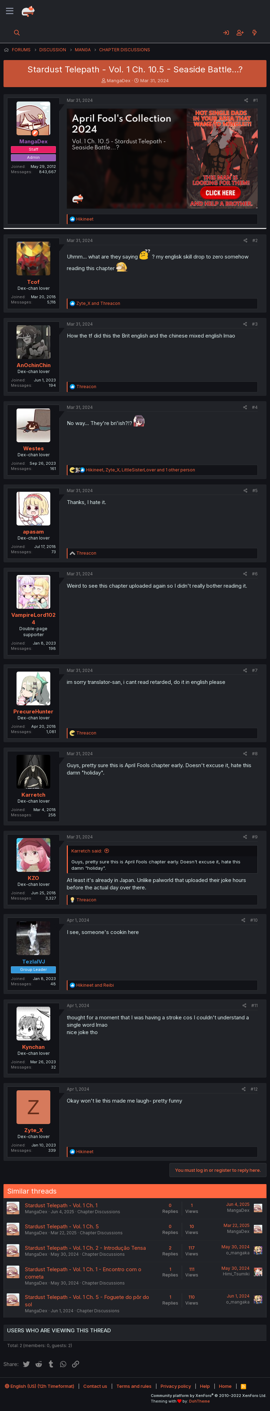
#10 (254, 920)
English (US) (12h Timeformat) (39, 1386)
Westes (33, 448)
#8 (255, 753)
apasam (33, 531)
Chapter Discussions (98, 1211)
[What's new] (254, 32)
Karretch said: (86, 851)
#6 (255, 573)
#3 (255, 324)
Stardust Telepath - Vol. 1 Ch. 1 (61, 1205)
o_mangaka (238, 1252)
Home (225, 1386)
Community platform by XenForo (208, 1395)
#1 (255, 100)
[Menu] (9, 11)
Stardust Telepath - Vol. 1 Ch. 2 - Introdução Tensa (85, 1248)
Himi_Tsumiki (236, 1273)
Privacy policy (176, 1386)
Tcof (33, 282)
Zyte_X (33, 1130)
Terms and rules (134, 1386)
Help (205, 1386)
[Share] (246, 101)
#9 (255, 837)
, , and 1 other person (140, 469)
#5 (255, 490)
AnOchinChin (34, 365)
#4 (255, 407)
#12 (254, 1089)
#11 (254, 1005)
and (98, 303)
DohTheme (199, 1401)
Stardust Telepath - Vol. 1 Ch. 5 (62, 1226)
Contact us (95, 1386)
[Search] (17, 32)
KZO (33, 878)
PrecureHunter (33, 711)
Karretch (33, 794)
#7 (255, 670)
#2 (255, 240)
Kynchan (33, 1047)
